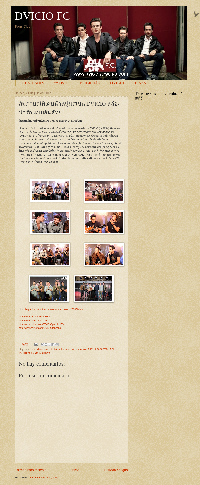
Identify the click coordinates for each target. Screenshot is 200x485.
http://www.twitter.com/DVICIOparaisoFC (41, 324)
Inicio (75, 470)
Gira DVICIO (62, 83)
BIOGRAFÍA (90, 83)
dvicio (33, 349)
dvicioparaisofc (79, 349)
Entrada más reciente (31, 470)
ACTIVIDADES (31, 83)
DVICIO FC (42, 16)
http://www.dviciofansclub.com (35, 316)
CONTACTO (117, 83)
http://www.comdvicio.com (33, 320)
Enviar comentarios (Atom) (44, 477)
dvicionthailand (61, 349)
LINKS (140, 83)
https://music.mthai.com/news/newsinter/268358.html (54, 309)
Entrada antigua (116, 470)
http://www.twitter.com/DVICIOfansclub (40, 327)
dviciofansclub (44, 349)
